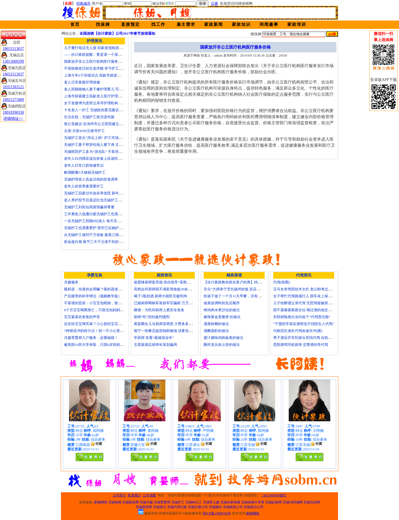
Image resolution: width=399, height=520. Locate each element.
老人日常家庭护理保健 (82, 82)
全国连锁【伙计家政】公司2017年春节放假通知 (117, 33)
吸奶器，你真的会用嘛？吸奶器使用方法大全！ (102, 289)
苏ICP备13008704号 (217, 513)
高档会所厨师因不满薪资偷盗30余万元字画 (168, 289)
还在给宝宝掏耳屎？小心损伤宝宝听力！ (96, 324)
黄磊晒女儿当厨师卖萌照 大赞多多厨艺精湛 (168, 324)
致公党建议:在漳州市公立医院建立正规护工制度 (102, 124)
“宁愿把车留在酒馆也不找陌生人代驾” (303, 324)
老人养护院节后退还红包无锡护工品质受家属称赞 (103, 200)
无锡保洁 (159, 507)
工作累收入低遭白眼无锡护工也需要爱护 (96, 214)
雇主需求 (186, 24)
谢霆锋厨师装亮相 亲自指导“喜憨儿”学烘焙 (168, 282)
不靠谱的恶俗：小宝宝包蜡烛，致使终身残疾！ (102, 303)
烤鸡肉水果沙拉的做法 (222, 310)
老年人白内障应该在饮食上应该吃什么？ (96, 158)
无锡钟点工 (193, 502)
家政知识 (241, 24)
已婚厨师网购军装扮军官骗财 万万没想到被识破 (172, 303)
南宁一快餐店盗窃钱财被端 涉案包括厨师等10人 (172, 331)
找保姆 (103, 24)
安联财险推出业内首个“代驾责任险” (302, 317)
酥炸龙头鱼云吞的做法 (222, 345)
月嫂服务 (71, 282)
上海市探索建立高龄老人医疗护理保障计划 (98, 96)
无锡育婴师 (162, 502)
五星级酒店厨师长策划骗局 (155, 345)
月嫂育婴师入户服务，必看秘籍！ (91, 338)
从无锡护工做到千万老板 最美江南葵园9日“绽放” (103, 235)
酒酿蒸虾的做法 (216, 331)
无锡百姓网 (311, 502)
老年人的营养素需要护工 (84, 186)
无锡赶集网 (273, 502)
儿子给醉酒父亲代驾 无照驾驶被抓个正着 (306, 303)
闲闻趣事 (269, 24)
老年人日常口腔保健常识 (84, 165)
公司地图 (149, 495)
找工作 (158, 24)
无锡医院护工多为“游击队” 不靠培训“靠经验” (100, 151)
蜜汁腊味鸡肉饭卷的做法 (223, 338)
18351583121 (13, 87)
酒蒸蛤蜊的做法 (216, 324)
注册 (214, 3)
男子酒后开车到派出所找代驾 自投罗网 (304, 338)
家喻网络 (100, 502)
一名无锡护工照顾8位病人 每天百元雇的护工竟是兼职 (107, 221)
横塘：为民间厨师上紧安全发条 (159, 310)
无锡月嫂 (146, 502)
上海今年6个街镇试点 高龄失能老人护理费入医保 (103, 75)
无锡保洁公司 (254, 507)
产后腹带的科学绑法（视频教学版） (93, 296)
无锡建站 (215, 507)
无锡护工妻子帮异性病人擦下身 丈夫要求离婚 (100, 145)
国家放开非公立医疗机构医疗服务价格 (94, 61)
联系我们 (134, 495)
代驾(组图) (281, 282)
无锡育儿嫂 (211, 502)
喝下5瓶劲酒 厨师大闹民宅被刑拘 (160, 296)
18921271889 (13, 100)
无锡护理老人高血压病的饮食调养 (91, 179)
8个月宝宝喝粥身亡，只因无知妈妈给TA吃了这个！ (105, 310)
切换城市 (83, 3)
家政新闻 (213, 24)
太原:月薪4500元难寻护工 (84, 131)
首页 (75, 24)
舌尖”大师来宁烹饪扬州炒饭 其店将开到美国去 (241, 289)
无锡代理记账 (177, 507)
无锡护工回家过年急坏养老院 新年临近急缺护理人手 (106, 193)
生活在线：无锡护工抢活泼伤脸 (89, 117)
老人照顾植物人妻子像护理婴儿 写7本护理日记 (101, 89)
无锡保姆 (114, 502)
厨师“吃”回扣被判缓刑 (152, 317)
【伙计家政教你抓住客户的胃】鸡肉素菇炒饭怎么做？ (247, 282)
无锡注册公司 (198, 507)
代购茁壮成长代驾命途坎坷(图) (298, 331)
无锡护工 (178, 502)
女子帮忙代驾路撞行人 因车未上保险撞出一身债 (311, 296)
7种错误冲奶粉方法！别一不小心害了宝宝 (97, 331)
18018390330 (13, 112)
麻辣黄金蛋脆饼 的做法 (222, 317)
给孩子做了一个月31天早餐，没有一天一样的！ (241, 296)
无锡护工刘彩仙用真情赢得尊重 (89, 207)
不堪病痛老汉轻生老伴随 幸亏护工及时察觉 (98, 68)
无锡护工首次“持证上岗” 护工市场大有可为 (98, 138)
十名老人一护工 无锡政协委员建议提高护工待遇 (102, 110)
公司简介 (119, 495)
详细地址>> (13, 118)
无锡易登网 (143, 507)
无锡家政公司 (233, 507)
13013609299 (13, 61)
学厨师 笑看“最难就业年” (154, 338)
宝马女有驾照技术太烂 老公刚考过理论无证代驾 (311, 289)
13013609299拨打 (274, 495)
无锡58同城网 (293, 502)
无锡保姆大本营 (252, 502)
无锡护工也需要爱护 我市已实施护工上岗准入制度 (104, 228)
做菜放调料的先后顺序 (222, 303)
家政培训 (296, 24)
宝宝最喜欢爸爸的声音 (82, 317)
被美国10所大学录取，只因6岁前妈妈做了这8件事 (103, 345)
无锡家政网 (130, 502)
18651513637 (13, 49)
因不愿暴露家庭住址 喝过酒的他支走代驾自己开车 (313, 310)
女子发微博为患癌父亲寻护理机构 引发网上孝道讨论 (106, 103)
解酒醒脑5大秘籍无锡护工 (85, 172)
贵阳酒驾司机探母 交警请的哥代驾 (300, 345)
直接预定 (130, 24)
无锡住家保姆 (230, 502)
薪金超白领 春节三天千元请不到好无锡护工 (98, 242)
